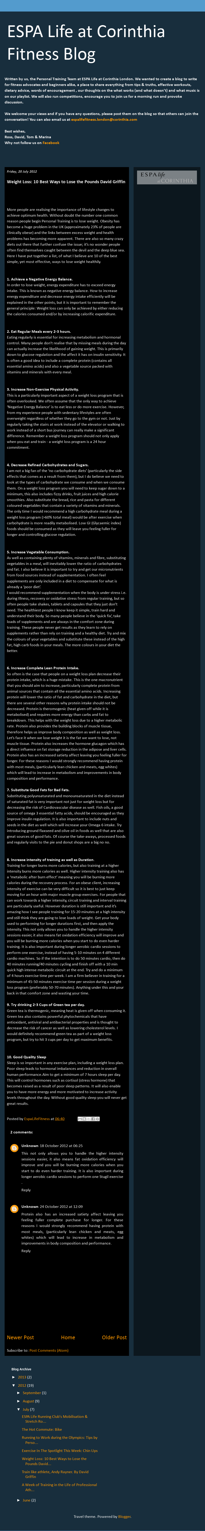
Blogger (124, 1517)
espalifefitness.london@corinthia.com (104, 120)
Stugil (104, 1177)
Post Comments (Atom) (48, 1350)
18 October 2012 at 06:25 (61, 1146)
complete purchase (64, 1220)
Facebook (50, 143)
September (32, 1393)
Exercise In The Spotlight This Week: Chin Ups (60, 1451)
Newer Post (20, 1338)
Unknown (29, 1146)
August (29, 1401)
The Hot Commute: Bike (42, 1430)
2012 (22, 1386)
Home (68, 1338)
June (27, 1500)
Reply (26, 1190)
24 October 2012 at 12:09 (61, 1207)
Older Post (114, 1338)
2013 (22, 1377)
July (26, 1409)
